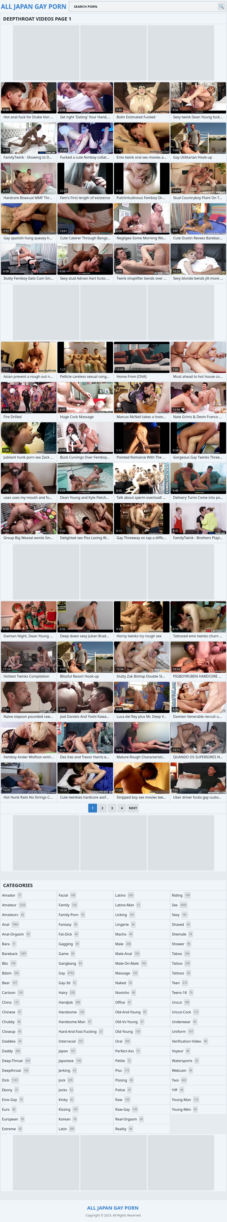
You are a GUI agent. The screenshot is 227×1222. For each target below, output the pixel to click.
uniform (183, 1031)
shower (181, 944)
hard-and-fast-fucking (81, 1031)
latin (67, 1129)
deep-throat (16, 1060)
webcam (182, 1070)
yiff (178, 1090)
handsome (72, 1012)
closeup (12, 1031)
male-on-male (131, 963)
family (68, 905)
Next (133, 808)
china (11, 1002)
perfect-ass (128, 1051)
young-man (186, 1099)
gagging (69, 944)
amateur (14, 905)
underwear (185, 1021)
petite (123, 1060)
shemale (182, 934)
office (123, 1002)
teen (180, 983)
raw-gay (126, 1109)
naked (124, 983)
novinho (125, 992)
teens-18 (183, 992)
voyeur (181, 1051)
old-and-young (131, 1012)
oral (123, 1041)
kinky (67, 1099)
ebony (10, 1090)
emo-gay (13, 1099)
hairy (67, 992)
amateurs (13, 914)
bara (9, 944)
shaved (181, 924)
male (123, 944)
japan (67, 1051)
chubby (12, 1021)
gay (67, 973)
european (13, 1119)
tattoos (181, 973)
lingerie (125, 924)
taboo (181, 953)
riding (181, 895)
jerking (68, 1070)
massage (126, 973)
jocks (66, 1090)
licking (125, 914)
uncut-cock (186, 1012)
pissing (124, 1080)
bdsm (11, 973)
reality (124, 1129)
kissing (69, 1109)
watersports (185, 1060)
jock (66, 1080)
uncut (181, 1002)
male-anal (127, 953)
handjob (70, 1002)
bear (10, 983)
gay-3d (68, 983)
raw (123, 1099)
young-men (185, 1109)
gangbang (71, 963)
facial (67, 895)
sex (180, 905)
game (67, 953)
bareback (14, 953)
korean (68, 1119)
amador (12, 895)
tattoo (181, 963)
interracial (71, 1041)
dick (10, 1080)
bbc (9, 963)
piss (122, 1070)
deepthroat (15, 1070)
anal (10, 924)
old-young (128, 1031)
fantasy (68, 924)
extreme (12, 1129)
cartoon (13, 992)
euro (9, 1109)
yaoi (179, 1080)
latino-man (128, 905)
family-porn (72, 914)
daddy (11, 1051)
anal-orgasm (16, 934)
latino (124, 895)
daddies (12, 1041)
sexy (180, 914)
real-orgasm (129, 1119)
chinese (12, 1012)
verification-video (190, 1041)
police (123, 1090)
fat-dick (69, 934)
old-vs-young (130, 1021)
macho (124, 934)
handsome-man (75, 1021)
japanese (70, 1060)
